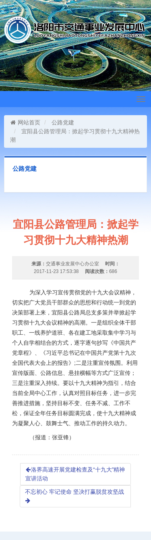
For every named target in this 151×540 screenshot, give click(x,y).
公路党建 (63, 122)
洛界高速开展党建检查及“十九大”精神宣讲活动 (75, 474)
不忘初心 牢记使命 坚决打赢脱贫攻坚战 (74, 495)
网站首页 (25, 122)
